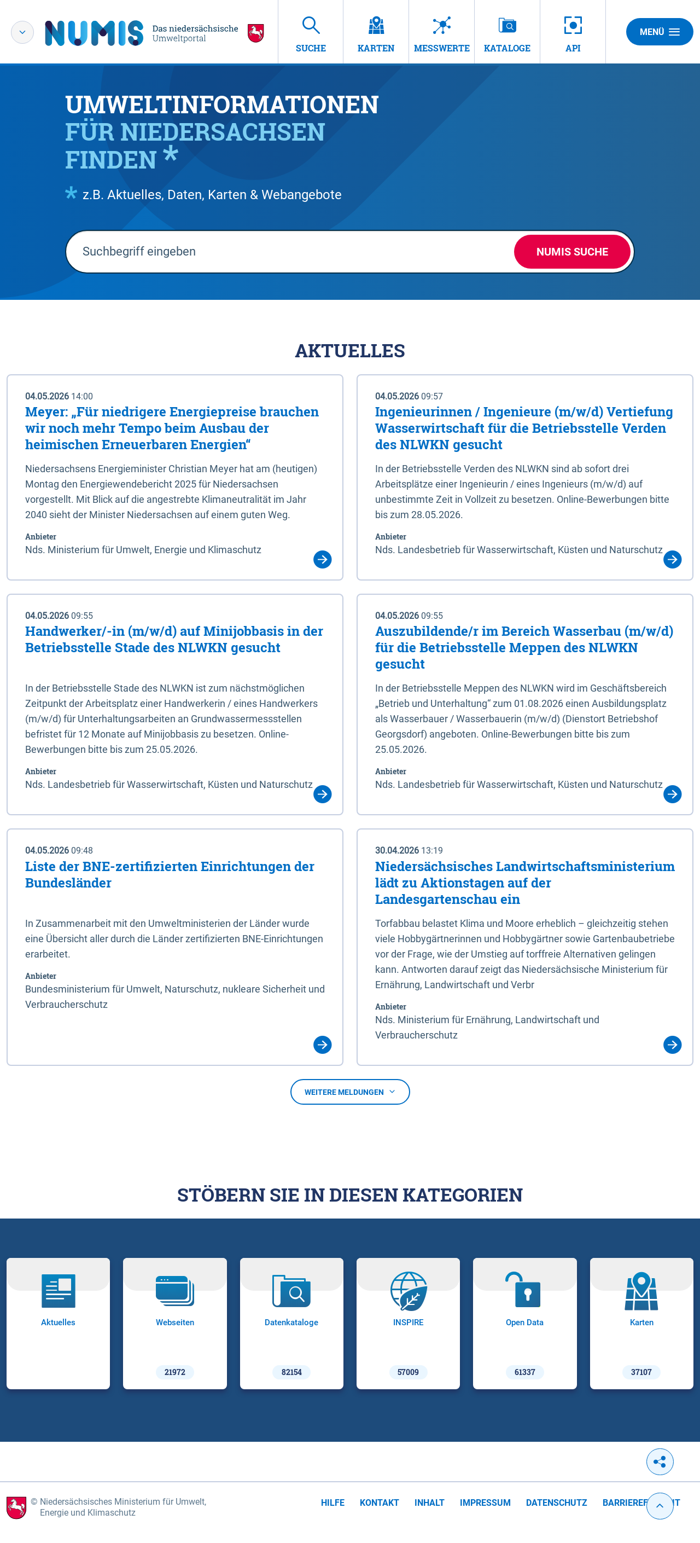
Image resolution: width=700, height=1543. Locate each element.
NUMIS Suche (572, 251)
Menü (660, 31)
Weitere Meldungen (350, 1092)
